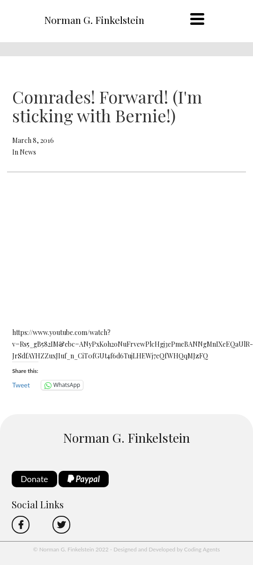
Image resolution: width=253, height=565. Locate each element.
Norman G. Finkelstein (94, 19)
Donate (34, 479)
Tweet (21, 385)
